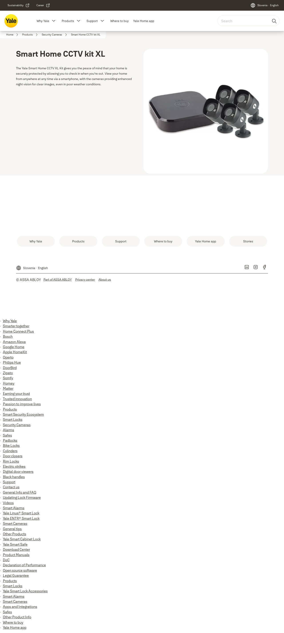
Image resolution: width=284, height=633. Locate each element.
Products (68, 21)
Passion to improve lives (22, 404)
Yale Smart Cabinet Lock (22, 539)
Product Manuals (16, 555)
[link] (19, 5)
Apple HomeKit (15, 352)
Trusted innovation (17, 399)
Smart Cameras (15, 523)
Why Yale (43, 21)
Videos (8, 503)
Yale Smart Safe (15, 544)
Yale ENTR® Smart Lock (21, 518)
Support (92, 21)
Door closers (12, 456)
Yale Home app (143, 21)
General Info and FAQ (19, 492)
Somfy (8, 378)
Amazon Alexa (14, 341)
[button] (53, 21)
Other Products (14, 534)
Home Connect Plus (18, 331)
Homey (8, 383)
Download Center (16, 549)
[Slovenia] (264, 5)
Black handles (14, 477)
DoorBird (10, 367)
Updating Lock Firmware (22, 497)
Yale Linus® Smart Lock (21, 513)
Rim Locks (11, 461)
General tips (12, 529)
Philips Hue (12, 362)
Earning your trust (16, 393)
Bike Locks (11, 445)
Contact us (11, 487)
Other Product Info (17, 617)
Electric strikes (14, 466)
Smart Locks (12, 419)
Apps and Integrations (20, 606)
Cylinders (10, 451)
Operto (8, 357)
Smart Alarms (13, 508)
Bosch (8, 336)
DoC (6, 560)
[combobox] (248, 21)
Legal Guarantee (16, 575)
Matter (8, 388)
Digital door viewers (18, 471)
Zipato (8, 373)
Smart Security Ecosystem (23, 414)
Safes (7, 435)
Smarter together (16, 326)
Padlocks (10, 440)
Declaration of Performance (24, 565)
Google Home (13, 347)
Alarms (8, 430)
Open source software (20, 570)
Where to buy (119, 21)
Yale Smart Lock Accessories (25, 591)
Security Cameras (17, 425)
